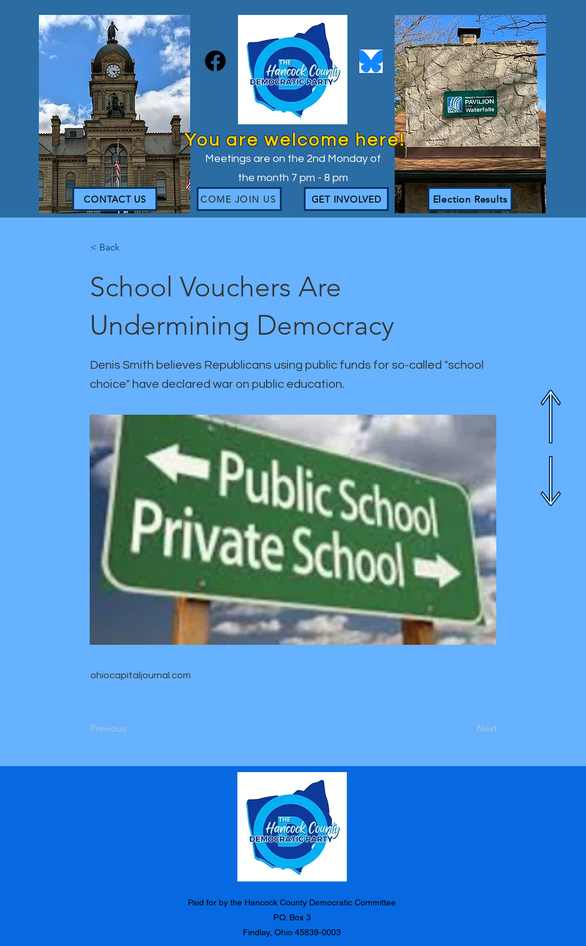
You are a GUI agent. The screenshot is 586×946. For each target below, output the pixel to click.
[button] (129, 247)
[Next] (467, 728)
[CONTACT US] (114, 199)
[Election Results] (470, 199)
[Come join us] (239, 199)
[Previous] (129, 728)
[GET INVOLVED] (346, 199)
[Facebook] (215, 61)
